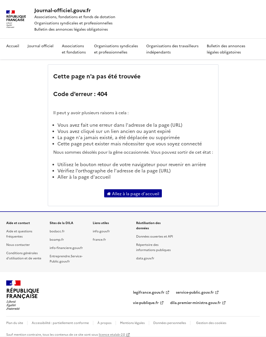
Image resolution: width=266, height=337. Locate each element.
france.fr (99, 239)
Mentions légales (132, 322)
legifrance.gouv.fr (148, 292)
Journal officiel (41, 45)
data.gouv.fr (145, 258)
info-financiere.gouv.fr (66, 247)
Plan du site (14, 322)
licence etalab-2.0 (112, 334)
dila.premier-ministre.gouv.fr (195, 302)
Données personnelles (169, 322)
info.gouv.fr (101, 231)
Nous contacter (18, 244)
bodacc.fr (57, 231)
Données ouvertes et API (154, 236)
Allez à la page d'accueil (133, 193)
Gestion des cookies (211, 322)
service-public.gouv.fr (195, 292)
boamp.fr (57, 239)
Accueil (12, 45)
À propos (104, 322)
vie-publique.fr (146, 302)
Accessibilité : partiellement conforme (60, 322)
